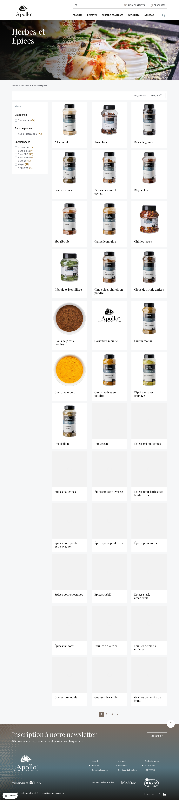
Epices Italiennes (65, 493)
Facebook (159, 794)
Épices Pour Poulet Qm (108, 545)
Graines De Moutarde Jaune (147, 700)
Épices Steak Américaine (142, 597)
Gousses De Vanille (105, 699)
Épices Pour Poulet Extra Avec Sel (66, 546)
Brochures (157, 5)
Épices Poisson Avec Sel (109, 493)
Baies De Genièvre (145, 144)
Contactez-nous (152, 761)
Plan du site (150, 765)
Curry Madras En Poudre (105, 395)
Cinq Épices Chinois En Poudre (108, 292)
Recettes (95, 765)
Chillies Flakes (143, 243)
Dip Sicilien (62, 445)
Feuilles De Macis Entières (145, 649)
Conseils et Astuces (100, 770)
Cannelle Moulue (105, 243)
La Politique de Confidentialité (25, 793)
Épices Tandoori (64, 647)
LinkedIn (164, 794)
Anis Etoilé (101, 144)
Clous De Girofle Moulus (65, 344)
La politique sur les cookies (52, 793)
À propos (122, 761)
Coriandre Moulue (106, 342)
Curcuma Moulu (65, 394)
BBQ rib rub (62, 243)
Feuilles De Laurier (105, 647)
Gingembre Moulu (66, 699)
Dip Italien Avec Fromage (144, 395)
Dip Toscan (101, 445)
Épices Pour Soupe (146, 545)
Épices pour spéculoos (69, 596)
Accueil (95, 761)
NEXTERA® (150, 770)
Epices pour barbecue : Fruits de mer (148, 495)
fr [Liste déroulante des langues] (76, 5)
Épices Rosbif (102, 596)
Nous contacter (134, 5)
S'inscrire (157, 736)
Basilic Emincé (64, 192)
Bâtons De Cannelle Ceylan (106, 193)
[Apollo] (23, 11)
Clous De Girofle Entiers (149, 291)
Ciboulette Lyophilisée (68, 291)
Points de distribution (127, 770)
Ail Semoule (62, 144)
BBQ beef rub (142, 192)
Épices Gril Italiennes (147, 445)
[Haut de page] (171, 724)
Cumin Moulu (143, 342)
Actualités (122, 765)
